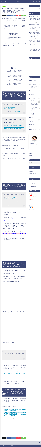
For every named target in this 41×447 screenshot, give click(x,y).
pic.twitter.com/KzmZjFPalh (12, 354)
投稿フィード (32, 183)
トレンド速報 (4, 6)
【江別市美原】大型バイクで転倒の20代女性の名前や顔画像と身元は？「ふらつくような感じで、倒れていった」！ (14, 72)
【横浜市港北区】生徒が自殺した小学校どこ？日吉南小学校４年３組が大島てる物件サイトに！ (35, 42)
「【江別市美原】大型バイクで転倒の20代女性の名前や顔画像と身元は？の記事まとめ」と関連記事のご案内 (14, 84)
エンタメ (35, 100)
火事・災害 (35, 108)
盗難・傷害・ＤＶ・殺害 (35, 110)
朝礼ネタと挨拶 (35, 124)
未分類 (35, 126)
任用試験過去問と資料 (35, 86)
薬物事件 (35, 112)
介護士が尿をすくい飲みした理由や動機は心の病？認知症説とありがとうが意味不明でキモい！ (35, 18)
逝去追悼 (35, 114)
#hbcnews (13, 107)
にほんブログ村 (31, 205)
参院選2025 (31, 171)
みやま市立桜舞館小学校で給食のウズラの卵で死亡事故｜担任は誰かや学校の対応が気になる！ (35, 34)
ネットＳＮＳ (35, 102)
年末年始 (35, 117)
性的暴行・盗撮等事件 (35, 107)
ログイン (31, 181)
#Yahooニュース (16, 197)
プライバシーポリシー (25, 1)
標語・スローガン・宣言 (35, 130)
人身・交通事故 (35, 103)
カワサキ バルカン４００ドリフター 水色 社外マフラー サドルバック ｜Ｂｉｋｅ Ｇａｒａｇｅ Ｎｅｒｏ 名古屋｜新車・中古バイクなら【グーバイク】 (14, 373)
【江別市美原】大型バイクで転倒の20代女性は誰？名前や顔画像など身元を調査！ (14, 77)
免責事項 (12, 445)
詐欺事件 (35, 113)
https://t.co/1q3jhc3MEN (8, 198)
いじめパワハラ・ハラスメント (35, 91)
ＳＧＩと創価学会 (35, 84)
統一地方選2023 (31, 169)
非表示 (15, 68)
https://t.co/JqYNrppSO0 (8, 108)
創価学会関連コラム (35, 87)
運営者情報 (17, 1)
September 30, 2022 (16, 111)
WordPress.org (33, 186)
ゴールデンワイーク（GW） (35, 95)
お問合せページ (34, 1)
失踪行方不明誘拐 (35, 105)
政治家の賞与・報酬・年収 (35, 121)
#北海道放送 (8, 107)
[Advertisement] (14, 57)
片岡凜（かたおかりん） (33, 173)
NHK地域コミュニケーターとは (35, 81)
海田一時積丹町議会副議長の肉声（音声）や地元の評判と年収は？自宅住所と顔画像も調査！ (35, 26)
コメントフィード (33, 184)
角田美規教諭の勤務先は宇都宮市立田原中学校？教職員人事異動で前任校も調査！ (35, 50)
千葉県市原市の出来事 (35, 104)
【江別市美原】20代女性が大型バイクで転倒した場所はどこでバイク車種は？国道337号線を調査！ (14, 80)
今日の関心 (4, 1)
